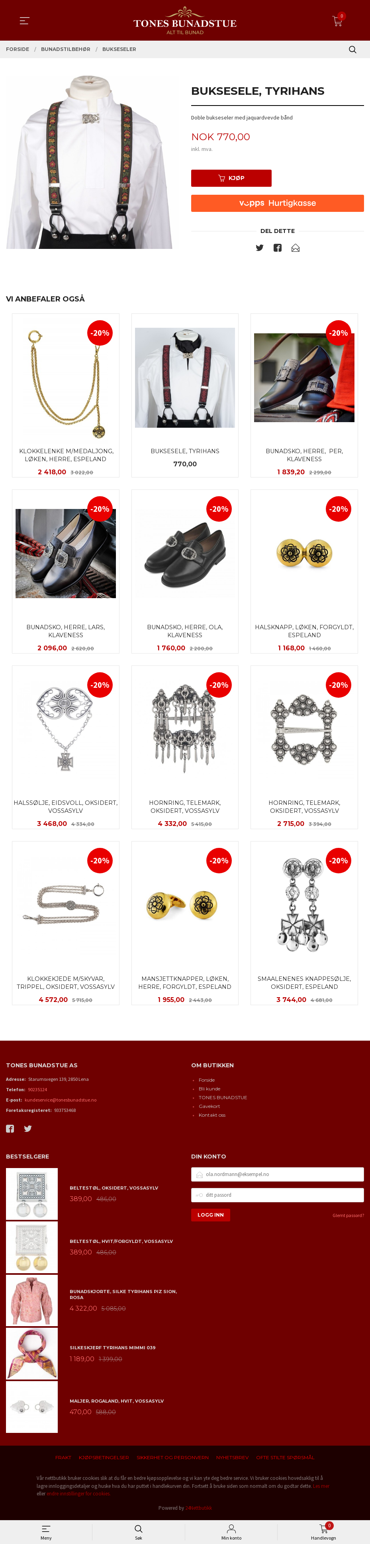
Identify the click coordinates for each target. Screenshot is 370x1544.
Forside (207, 1082)
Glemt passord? (348, 1217)
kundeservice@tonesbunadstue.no (60, 1102)
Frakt (63, 1459)
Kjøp (231, 178)
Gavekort (209, 1108)
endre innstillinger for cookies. (79, 1495)
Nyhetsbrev (232, 1459)
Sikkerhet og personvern (173, 1459)
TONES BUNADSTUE (223, 1099)
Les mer (321, 1487)
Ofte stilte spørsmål (285, 1459)
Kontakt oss (212, 1117)
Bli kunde (209, 1091)
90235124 (37, 1091)
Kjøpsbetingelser (104, 1459)
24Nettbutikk (198, 1509)
